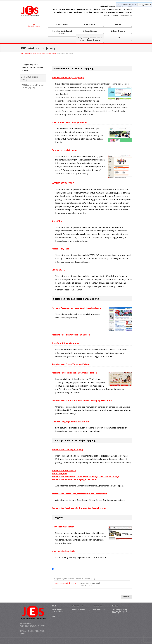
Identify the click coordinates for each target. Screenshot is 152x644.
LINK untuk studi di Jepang (65, 583)
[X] (118, 5)
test (53, 616)
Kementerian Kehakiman (64, 470)
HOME (54, 606)
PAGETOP (127, 596)
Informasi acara (98, 606)
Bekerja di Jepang (98, 609)
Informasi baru (77, 606)
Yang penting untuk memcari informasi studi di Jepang (74, 578)
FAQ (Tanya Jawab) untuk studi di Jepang (90, 584)
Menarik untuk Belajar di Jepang (58, 610)
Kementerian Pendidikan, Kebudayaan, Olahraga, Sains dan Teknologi (85, 476)
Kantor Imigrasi (59, 473)
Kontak (115, 606)
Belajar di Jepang (78, 609)
